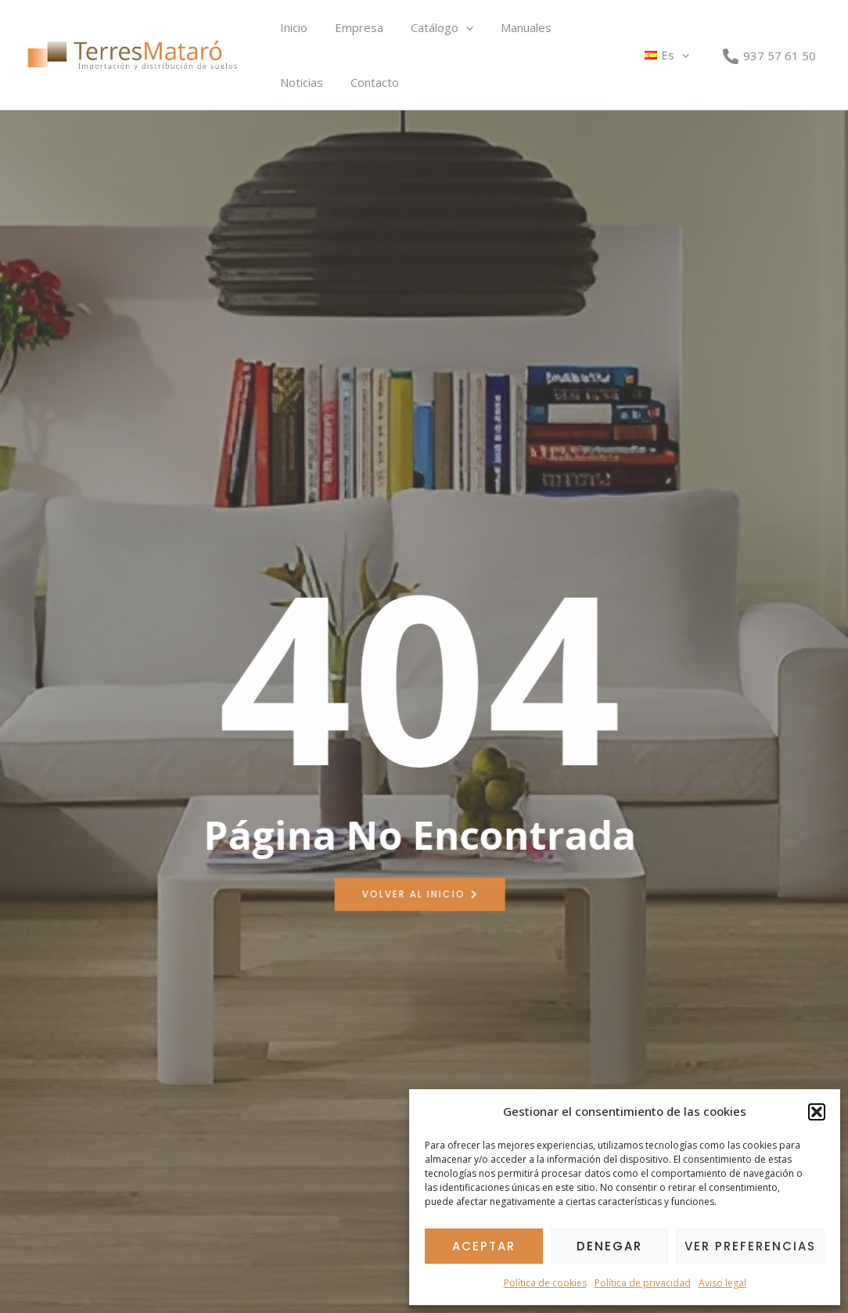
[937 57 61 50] (769, 55)
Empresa (353, 27)
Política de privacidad (643, 1283)
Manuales (512, 27)
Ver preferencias (750, 1246)
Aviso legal (722, 1283)
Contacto (302, 82)
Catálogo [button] (432, 27)
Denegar (609, 1246)
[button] (817, 1112)
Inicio (291, 27)
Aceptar (484, 1246)
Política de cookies (545, 1283)
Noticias (582, 27)
